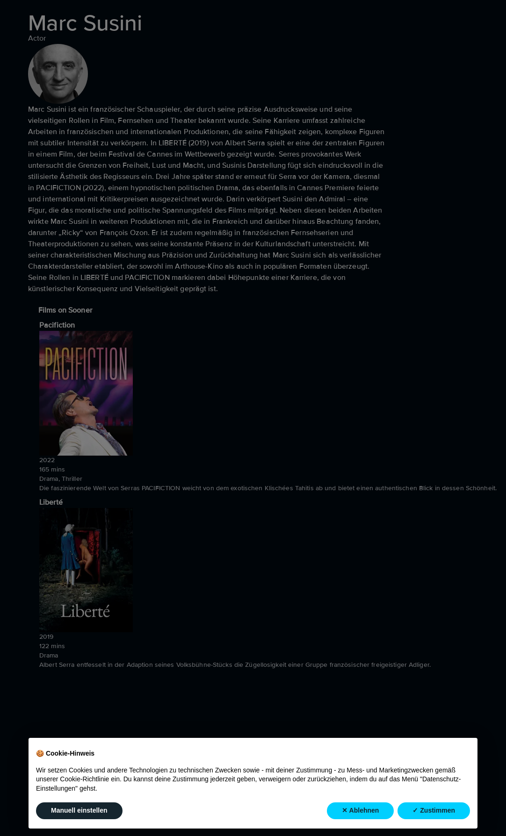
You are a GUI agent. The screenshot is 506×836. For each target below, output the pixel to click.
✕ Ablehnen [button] (360, 810)
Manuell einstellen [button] (79, 810)
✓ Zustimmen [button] (433, 810)
